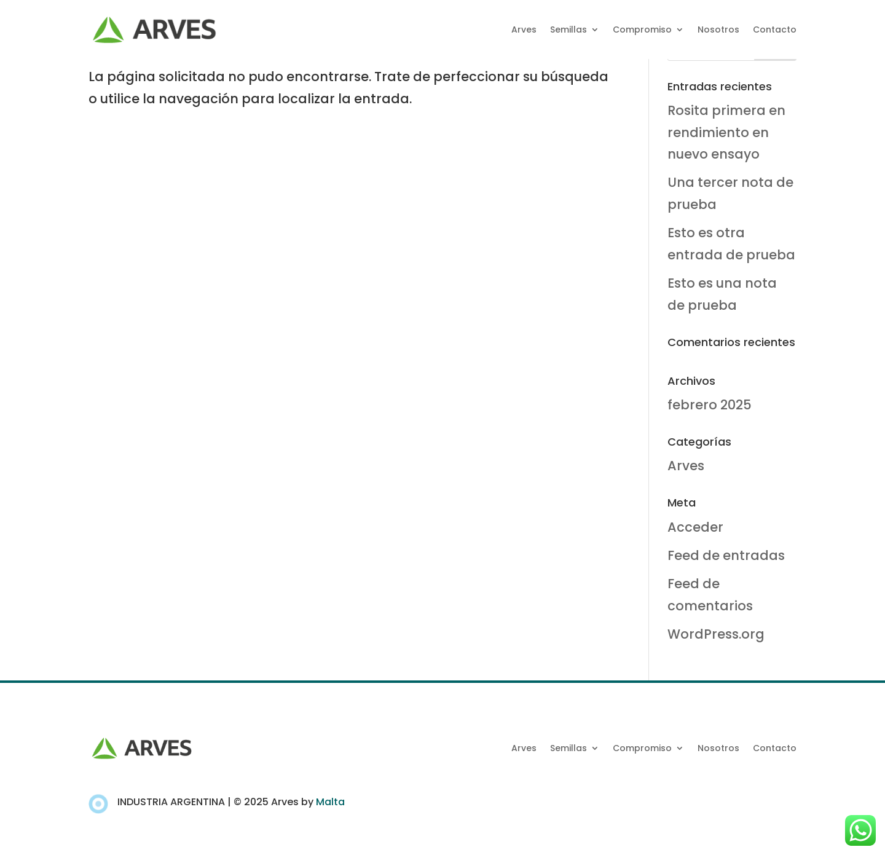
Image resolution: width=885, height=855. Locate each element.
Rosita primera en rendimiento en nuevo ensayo (726, 132)
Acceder (695, 527)
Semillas (568, 29)
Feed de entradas (726, 555)
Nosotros (718, 29)
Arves (524, 29)
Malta (330, 802)
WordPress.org (716, 634)
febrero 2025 (709, 405)
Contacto (774, 29)
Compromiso (642, 29)
